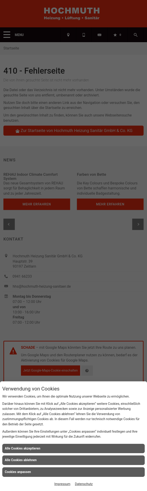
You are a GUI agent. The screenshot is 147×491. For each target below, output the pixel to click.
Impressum (62, 484)
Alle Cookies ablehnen (21, 460)
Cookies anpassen (18, 472)
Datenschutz (84, 484)
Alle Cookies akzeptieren (22, 448)
